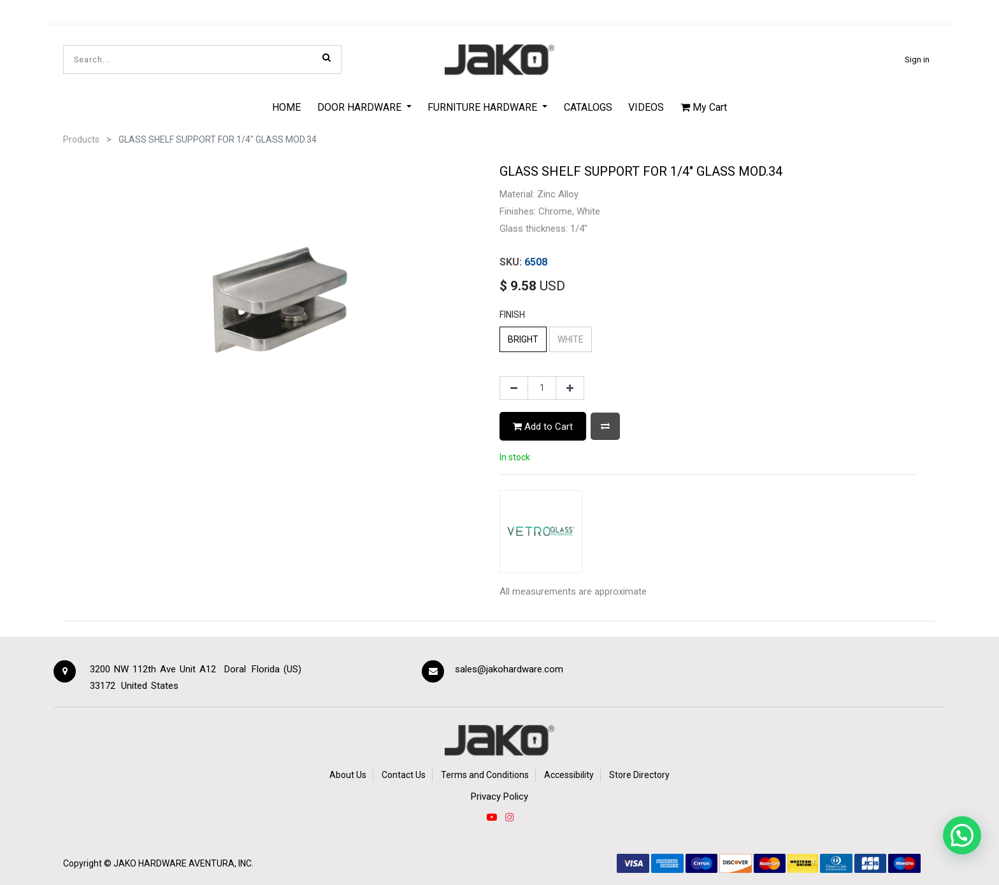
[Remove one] (514, 388)
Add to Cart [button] (543, 426)
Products (81, 139)
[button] (605, 426)
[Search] (326, 57)
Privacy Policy (499, 796)
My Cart (703, 107)
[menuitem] (286, 107)
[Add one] (570, 388)
